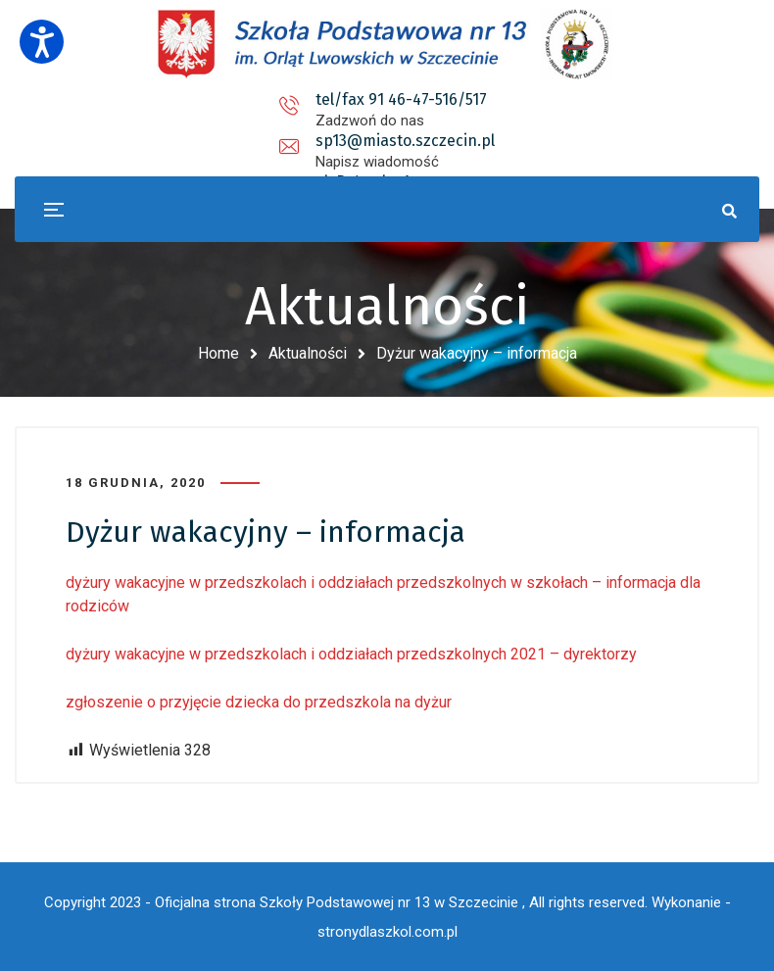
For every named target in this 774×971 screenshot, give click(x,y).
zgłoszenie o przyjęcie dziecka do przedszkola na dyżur (259, 702)
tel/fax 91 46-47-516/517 (202, 99)
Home (218, 353)
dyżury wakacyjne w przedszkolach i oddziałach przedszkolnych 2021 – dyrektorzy (351, 654)
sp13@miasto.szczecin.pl (437, 99)
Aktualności (307, 353)
